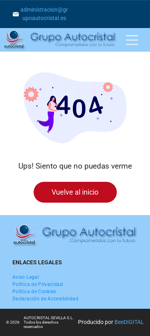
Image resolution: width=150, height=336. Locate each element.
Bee (119, 322)
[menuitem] (25, 277)
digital (134, 322)
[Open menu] (132, 40)
